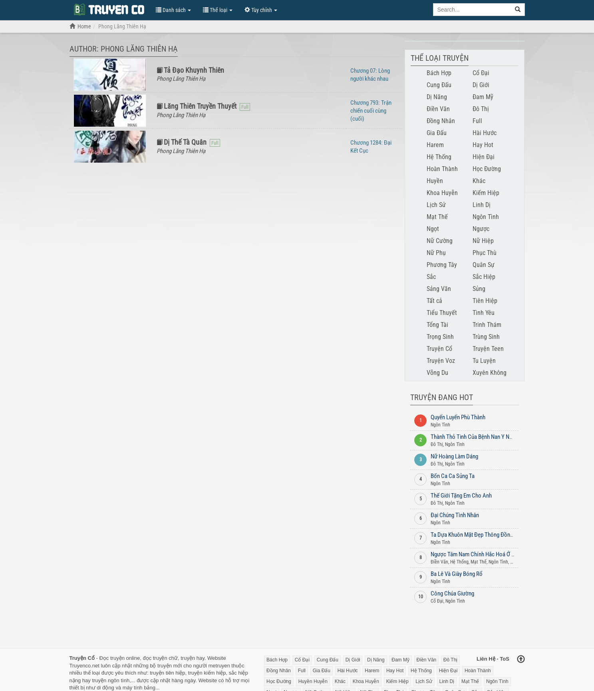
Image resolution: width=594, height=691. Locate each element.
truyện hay (193, 658)
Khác (479, 181)
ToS (504, 659)
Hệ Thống (439, 157)
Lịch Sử (436, 205)
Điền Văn (438, 109)
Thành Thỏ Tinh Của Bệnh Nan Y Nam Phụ (478, 436)
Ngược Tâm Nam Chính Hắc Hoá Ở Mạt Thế (480, 554)
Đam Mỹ (483, 97)
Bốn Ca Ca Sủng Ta (453, 476)
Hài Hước (485, 133)
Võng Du (437, 372)
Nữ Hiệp (483, 241)
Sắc (431, 277)
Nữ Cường (440, 241)
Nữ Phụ (436, 253)
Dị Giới (481, 85)
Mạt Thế (437, 217)
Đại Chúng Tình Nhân (455, 515)
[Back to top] (521, 659)
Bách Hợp (439, 73)
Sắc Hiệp (484, 277)
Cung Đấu (439, 85)
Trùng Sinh (486, 337)
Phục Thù (485, 253)
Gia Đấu (437, 133)
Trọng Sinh (440, 337)
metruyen (219, 666)
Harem (435, 145)
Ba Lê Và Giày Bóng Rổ (457, 573)
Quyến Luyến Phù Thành (458, 417)
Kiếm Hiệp (486, 193)
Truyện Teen (488, 348)
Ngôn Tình (486, 217)
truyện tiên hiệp (167, 673)
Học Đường (487, 169)
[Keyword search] (472, 9)
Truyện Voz (441, 360)
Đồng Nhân (441, 121)
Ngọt (433, 229)
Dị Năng (437, 97)
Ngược (481, 229)
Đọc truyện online (119, 658)
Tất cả (434, 301)
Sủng (479, 289)
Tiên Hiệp (485, 301)
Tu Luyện (484, 360)
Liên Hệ (486, 659)
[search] (518, 9)
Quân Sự (484, 265)
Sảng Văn (439, 289)
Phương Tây (442, 265)
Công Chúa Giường (452, 593)
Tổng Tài (437, 325)
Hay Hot (483, 145)
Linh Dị (482, 205)
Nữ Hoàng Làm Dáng (454, 456)
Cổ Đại (481, 73)
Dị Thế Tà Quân (185, 142)
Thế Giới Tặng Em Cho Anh (461, 495)
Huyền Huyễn (313, 681)
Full (477, 121)
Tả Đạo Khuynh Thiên (194, 70)
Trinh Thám (487, 325)
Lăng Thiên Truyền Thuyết (200, 106)
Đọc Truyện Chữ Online (109, 9)
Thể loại (217, 10)
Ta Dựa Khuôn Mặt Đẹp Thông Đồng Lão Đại (481, 534)
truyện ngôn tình (110, 680)
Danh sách (173, 10)
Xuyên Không (490, 372)
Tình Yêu (484, 313)
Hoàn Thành (442, 169)
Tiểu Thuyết (442, 313)
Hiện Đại (484, 157)
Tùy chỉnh (260, 10)
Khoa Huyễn (442, 193)
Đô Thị (481, 109)
